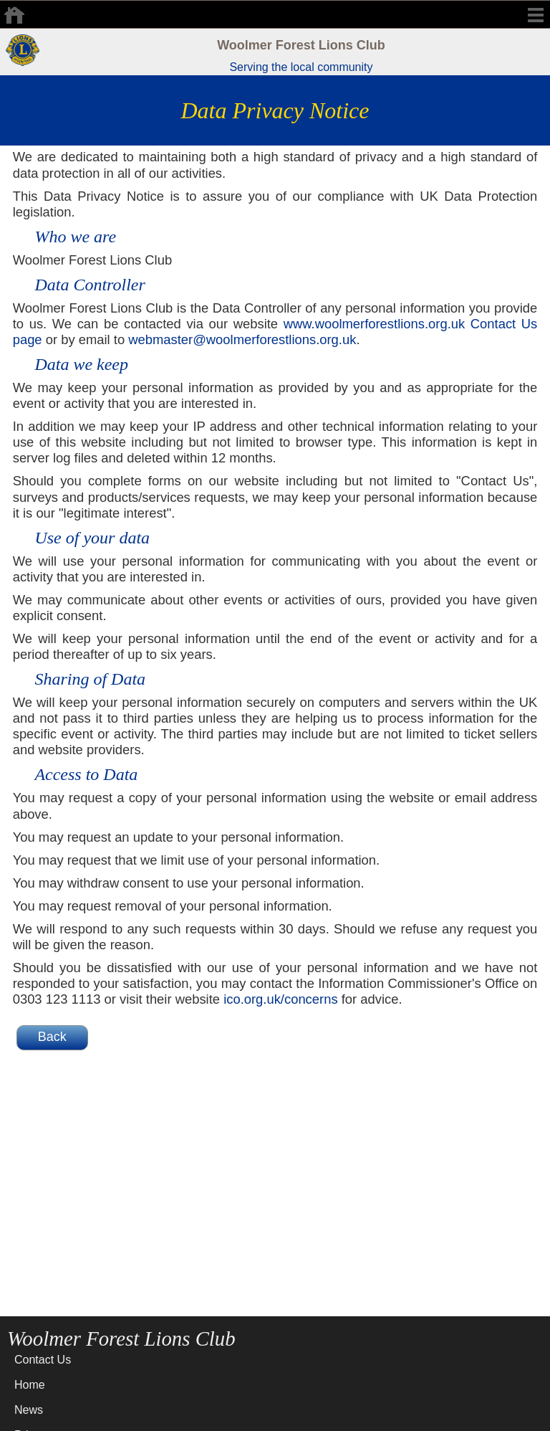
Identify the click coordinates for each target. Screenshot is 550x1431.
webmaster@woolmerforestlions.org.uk (242, 339)
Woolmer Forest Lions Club (301, 45)
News (28, 1410)
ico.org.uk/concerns (280, 999)
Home (29, 1385)
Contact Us (42, 1360)
